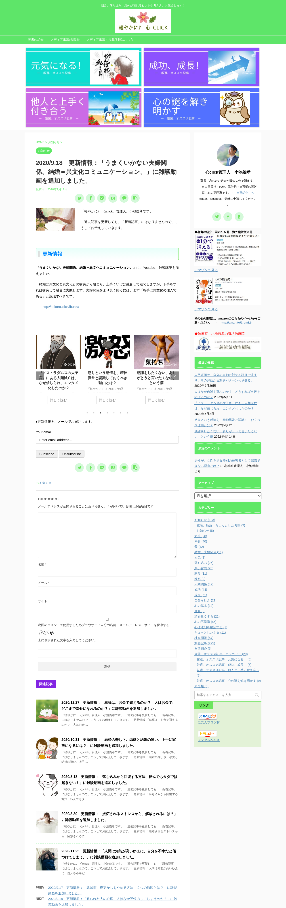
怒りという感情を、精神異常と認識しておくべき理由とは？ (156, 317)
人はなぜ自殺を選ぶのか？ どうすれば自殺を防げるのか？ (58, 317)
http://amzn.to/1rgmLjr (236, 262)
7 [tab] (127, 352)
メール (43, 522)
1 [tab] (87, 352)
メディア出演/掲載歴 (65, 39)
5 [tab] (114, 352)
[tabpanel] (58, 311)
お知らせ (45, 422)
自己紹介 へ (245, 132)
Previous (40, 315)
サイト (42, 540)
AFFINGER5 (188, 902)
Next (174, 315)
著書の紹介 (36, 39)
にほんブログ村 (209, 662)
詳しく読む (58, 339)
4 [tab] (107, 352)
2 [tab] (94, 352)
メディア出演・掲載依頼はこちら (109, 39)
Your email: (44, 371)
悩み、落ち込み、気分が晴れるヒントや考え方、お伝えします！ (143, 896)
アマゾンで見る (206, 210)
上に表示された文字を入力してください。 (67, 579)
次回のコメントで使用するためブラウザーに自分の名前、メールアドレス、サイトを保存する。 (105, 564)
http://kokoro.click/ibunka (60, 246)
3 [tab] (100, 352)
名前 (42, 504)
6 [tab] (120, 352)
